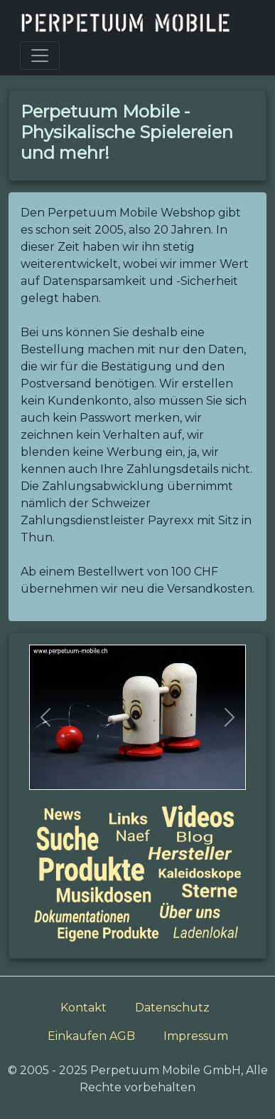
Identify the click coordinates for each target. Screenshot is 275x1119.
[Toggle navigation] (40, 55)
